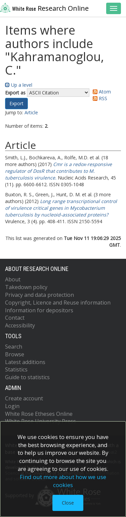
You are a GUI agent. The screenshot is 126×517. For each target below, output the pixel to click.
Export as (15, 92)
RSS (98, 98)
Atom (100, 91)
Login (12, 406)
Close (68, 503)
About (12, 279)
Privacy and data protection (39, 295)
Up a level (18, 85)
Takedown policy (26, 287)
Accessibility (20, 325)
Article (31, 112)
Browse (14, 354)
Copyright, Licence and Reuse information (58, 302)
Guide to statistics (27, 377)
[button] (16, 103)
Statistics (16, 369)
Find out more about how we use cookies (63, 481)
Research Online (44, 8)
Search (13, 346)
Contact (15, 317)
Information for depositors (39, 310)
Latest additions (25, 362)
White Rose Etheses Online (39, 413)
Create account (24, 398)
